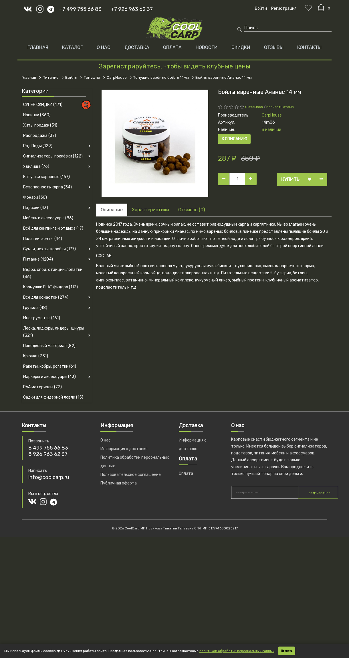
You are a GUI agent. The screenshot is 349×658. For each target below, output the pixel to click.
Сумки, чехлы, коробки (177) (49, 249)
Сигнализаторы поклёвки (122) (53, 156)
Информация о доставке (124, 448)
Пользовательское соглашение (130, 474)
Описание (112, 209)
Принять (286, 650)
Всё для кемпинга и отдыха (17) (53, 228)
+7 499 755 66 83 (80, 9)
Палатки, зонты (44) (42, 238)
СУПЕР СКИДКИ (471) (42, 104)
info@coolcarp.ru (48, 477)
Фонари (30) (35, 197)
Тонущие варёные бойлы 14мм (161, 77)
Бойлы (71, 77)
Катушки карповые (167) (46, 176)
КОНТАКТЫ (309, 47)
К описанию (234, 139)
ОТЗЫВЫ (273, 47)
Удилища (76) (36, 166)
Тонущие (92, 77)
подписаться (319, 493)
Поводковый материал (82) (49, 345)
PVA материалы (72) (42, 387)
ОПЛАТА (172, 47)
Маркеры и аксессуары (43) (49, 376)
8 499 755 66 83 (48, 448)
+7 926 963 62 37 (132, 9)
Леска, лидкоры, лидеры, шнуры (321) (53, 332)
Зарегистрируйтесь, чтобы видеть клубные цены (174, 66)
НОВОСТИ (206, 47)
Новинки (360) (37, 115)
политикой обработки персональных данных (236, 651)
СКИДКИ (240, 47)
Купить (290, 179)
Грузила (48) (35, 307)
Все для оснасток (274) (45, 297)
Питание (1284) (38, 259)
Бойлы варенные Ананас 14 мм (223, 77)
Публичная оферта (118, 483)
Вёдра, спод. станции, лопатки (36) (52, 273)
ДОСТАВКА (136, 47)
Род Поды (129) (37, 145)
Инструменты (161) (41, 318)
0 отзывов (254, 107)
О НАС (103, 47)
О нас (105, 440)
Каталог (72, 47)
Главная (37, 47)
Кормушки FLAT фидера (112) (50, 287)
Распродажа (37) (39, 135)
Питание (51, 77)
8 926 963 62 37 (48, 454)
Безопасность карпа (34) (47, 187)
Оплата (186, 473)
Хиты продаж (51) (40, 125)
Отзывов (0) (191, 209)
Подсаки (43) (35, 207)
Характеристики (150, 209)
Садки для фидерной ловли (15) (53, 397)
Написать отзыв (280, 107)
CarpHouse (117, 77)
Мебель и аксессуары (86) (48, 218)
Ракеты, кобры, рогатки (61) (49, 366)
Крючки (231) (35, 356)
